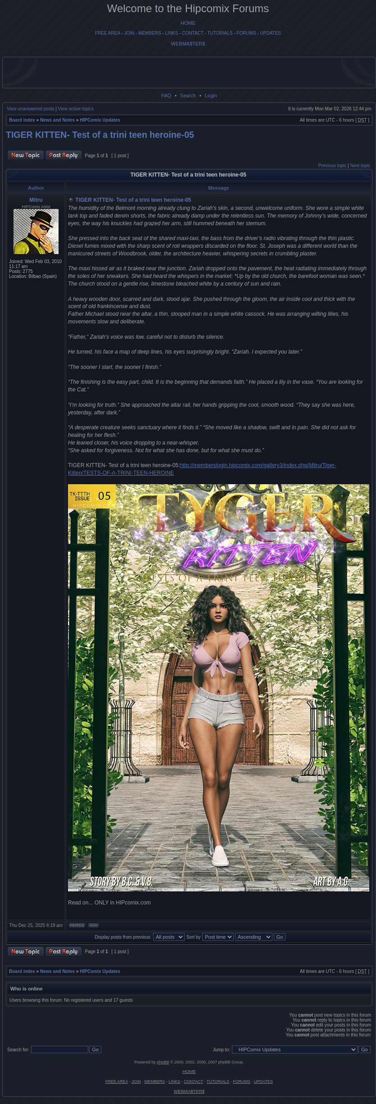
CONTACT (192, 33)
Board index (22, 120)
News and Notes (57, 120)
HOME (188, 23)
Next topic (360, 165)
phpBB (163, 1062)
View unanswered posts (30, 108)
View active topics (76, 108)
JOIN (129, 33)
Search (188, 95)
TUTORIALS (219, 33)
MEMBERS (149, 33)
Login (211, 95)
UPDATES (270, 33)
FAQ (166, 95)
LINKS (171, 33)
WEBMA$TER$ (188, 43)
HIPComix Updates (100, 120)
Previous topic (332, 165)
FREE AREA (107, 33)
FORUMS (246, 33)
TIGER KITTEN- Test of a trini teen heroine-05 (100, 135)
